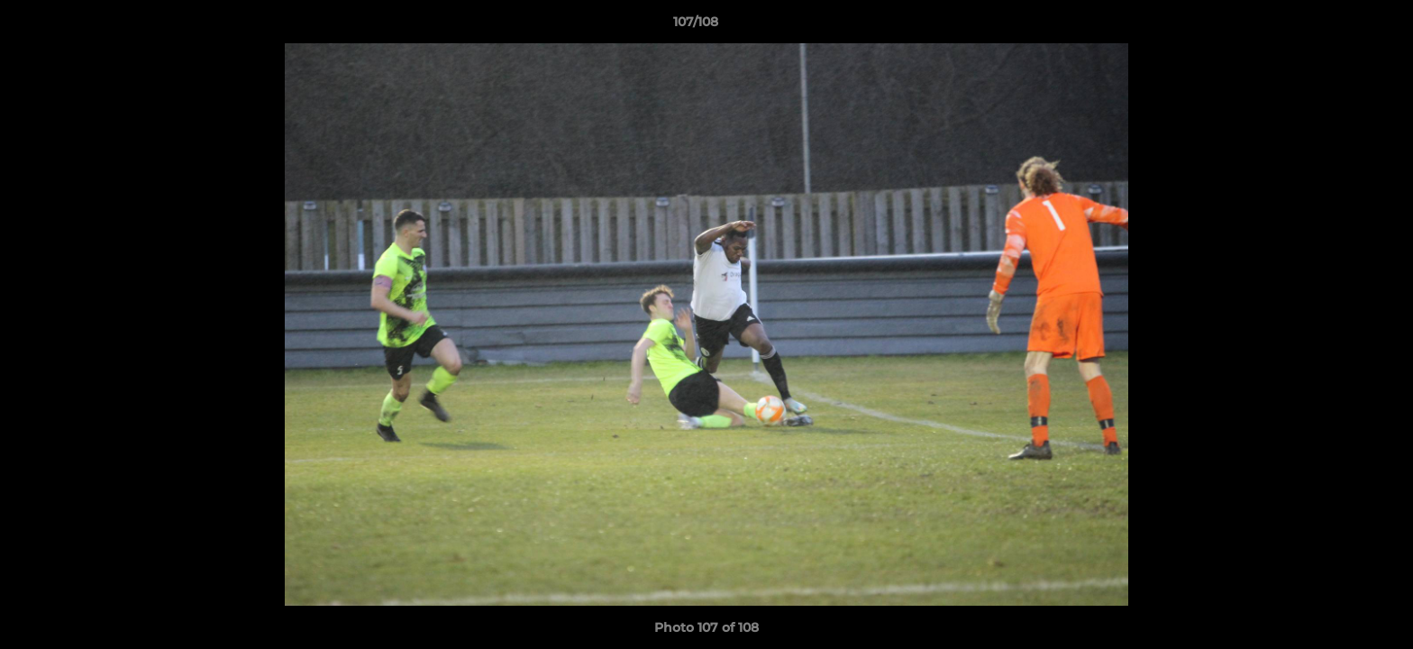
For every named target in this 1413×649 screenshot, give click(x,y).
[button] (1337, 26)
